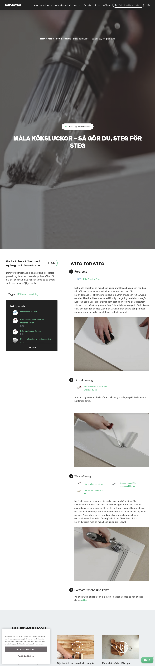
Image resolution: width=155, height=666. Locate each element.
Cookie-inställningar (26, 656)
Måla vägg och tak (63, 5)
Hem (42, 38)
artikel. (84, 600)
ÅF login (106, 5)
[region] (26, 646)
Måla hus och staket (43, 5)
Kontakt (98, 5)
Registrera (116, 5)
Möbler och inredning (59, 38)
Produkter (88, 5)
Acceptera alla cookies (26, 649)
